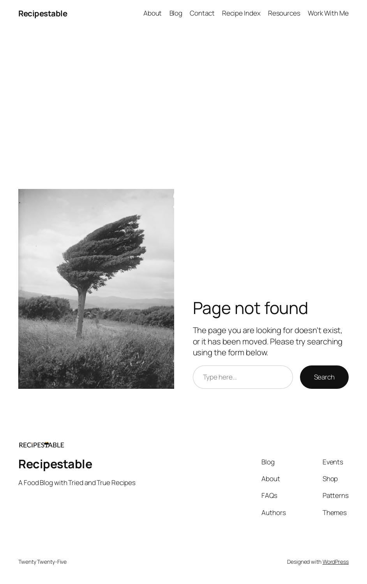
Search (324, 376)
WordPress (336, 561)
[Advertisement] (183, 108)
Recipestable (42, 13)
